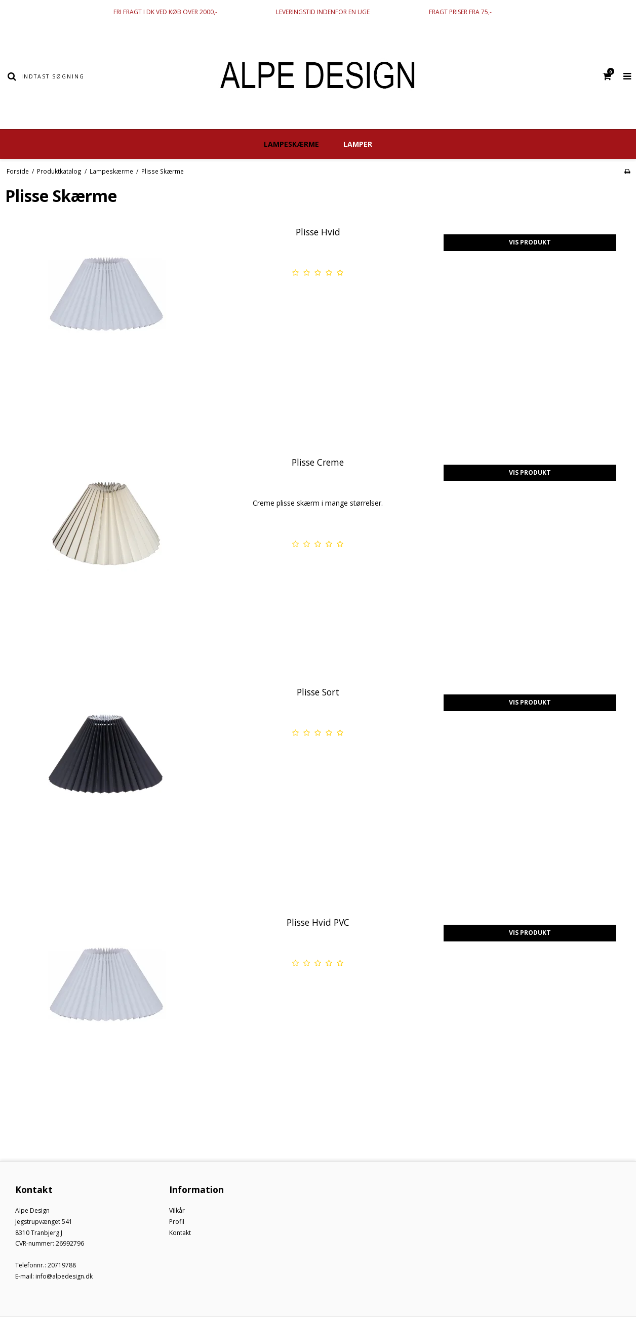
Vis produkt (530, 242)
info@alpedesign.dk (64, 1276)
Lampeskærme (291, 144)
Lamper (357, 144)
